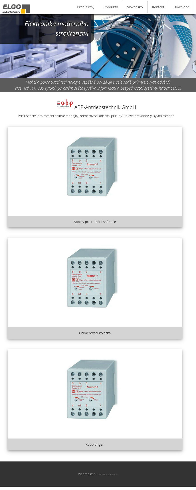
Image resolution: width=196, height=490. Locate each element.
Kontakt (158, 7)
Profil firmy (85, 7)
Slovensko (135, 7)
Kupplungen (94, 444)
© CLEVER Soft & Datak (106, 474)
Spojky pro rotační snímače (95, 221)
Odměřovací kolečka (95, 333)
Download (181, 7)
